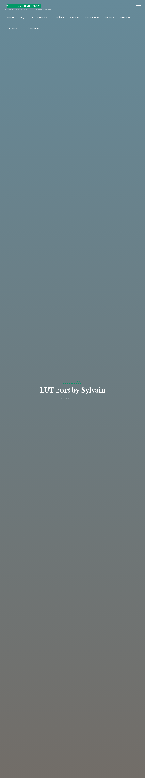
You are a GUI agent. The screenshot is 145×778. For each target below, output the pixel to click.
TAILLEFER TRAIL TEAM (23, 6)
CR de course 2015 (72, 382)
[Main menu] (138, 6)
